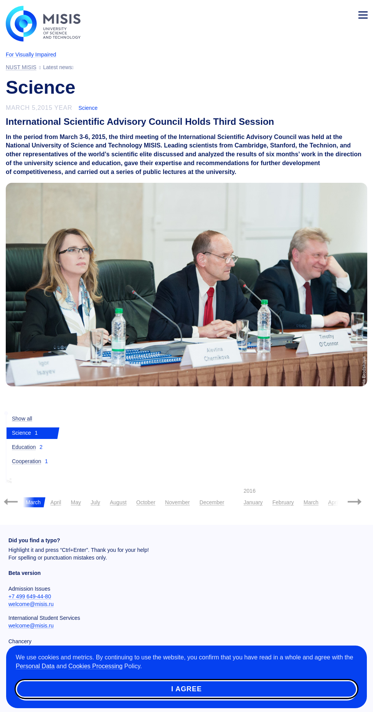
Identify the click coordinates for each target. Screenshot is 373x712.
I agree (186, 689)
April (55, 502)
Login (344, 13)
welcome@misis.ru (31, 604)
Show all (22, 419)
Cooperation (26, 461)
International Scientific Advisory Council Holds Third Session (140, 121)
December (212, 502)
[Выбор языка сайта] (327, 13)
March (311, 502)
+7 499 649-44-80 (29, 596)
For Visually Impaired (31, 54)
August (118, 502)
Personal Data (35, 666)
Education (24, 447)
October (145, 502)
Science (87, 108)
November (177, 502)
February (283, 502)
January (253, 502)
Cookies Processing (95, 666)
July (95, 502)
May (76, 502)
